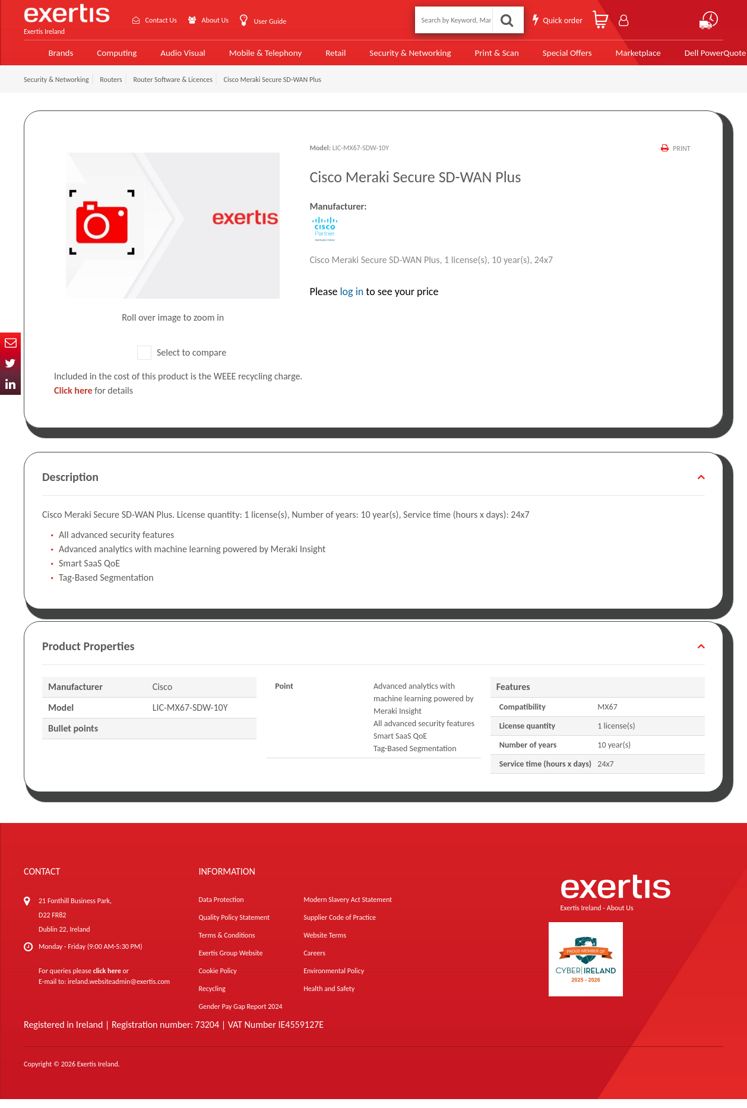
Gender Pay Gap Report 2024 (240, 1015)
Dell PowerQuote (682, 57)
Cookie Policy (217, 980)
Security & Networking (388, 57)
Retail (315, 57)
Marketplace (606, 57)
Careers (314, 962)
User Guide (278, 20)
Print (681, 157)
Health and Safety (328, 997)
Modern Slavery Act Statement (347, 908)
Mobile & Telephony (247, 57)
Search (507, 19)
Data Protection (220, 908)
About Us (219, 19)
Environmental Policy (333, 980)
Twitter (10, 363)
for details (93, 399)
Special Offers (537, 57)
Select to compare (181, 361)
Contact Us (158, 19)
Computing (104, 57)
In (10, 384)
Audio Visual (168, 57)
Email (10, 343)
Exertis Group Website (230, 962)
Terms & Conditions (226, 944)
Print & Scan (470, 57)
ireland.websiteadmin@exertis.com (119, 990)
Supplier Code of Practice (339, 926)
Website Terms (324, 944)
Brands (48, 57)
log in (351, 300)
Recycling (211, 997)
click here (107, 980)
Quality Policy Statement (233, 926)
